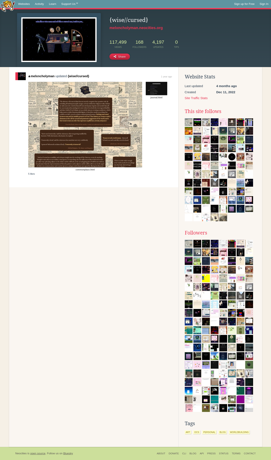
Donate (174, 453)
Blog (192, 453)
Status (223, 453)
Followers (196, 233)
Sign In (264, 3)
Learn (52, 3)
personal (209, 432)
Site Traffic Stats (196, 98)
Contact (250, 453)
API (202, 453)
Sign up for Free (244, 3)
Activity (39, 3)
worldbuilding (239, 432)
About (161, 453)
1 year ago (166, 76)
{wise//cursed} (78, 76)
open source (37, 453)
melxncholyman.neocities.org (136, 28)
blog (223, 432)
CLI (184, 453)
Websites (24, 3)
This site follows (203, 111)
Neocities (21, 453)
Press (211, 453)
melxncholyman (41, 76)
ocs (196, 432)
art (188, 432)
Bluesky (68, 453)
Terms (236, 453)
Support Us (69, 4)
